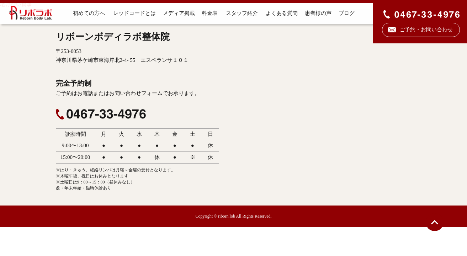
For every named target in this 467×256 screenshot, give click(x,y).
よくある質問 (281, 13)
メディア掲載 (178, 13)
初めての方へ (88, 13)
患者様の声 (317, 13)
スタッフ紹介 (241, 13)
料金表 (209, 13)
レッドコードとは (133, 13)
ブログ (346, 13)
